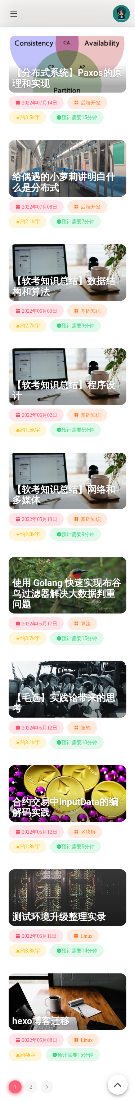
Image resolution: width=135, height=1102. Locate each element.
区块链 (88, 831)
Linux (86, 935)
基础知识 (91, 310)
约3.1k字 (27, 742)
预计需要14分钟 (77, 951)
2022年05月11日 (39, 935)
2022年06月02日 (39, 415)
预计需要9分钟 (76, 326)
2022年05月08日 (39, 1040)
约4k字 (25, 1055)
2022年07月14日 (39, 102)
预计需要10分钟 (77, 742)
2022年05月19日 (39, 519)
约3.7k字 (27, 638)
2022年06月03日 (39, 310)
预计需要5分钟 (76, 430)
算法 (86, 623)
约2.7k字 (27, 326)
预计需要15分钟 (77, 117)
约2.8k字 (27, 534)
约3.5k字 (27, 117)
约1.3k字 (27, 846)
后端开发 (91, 102)
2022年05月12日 (39, 727)
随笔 (86, 727)
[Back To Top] (118, 1081)
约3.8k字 (27, 951)
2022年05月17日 (39, 623)
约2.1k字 (27, 221)
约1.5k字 (27, 430)
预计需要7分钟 (76, 221)
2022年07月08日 (39, 206)
